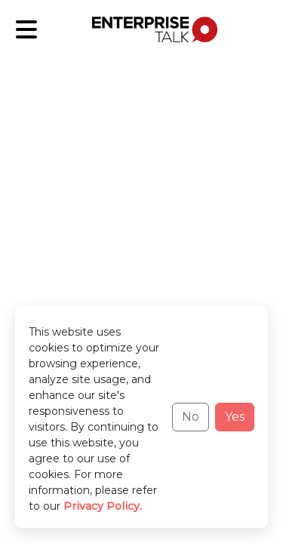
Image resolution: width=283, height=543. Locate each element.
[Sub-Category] (26, 29)
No (190, 417)
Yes (235, 417)
